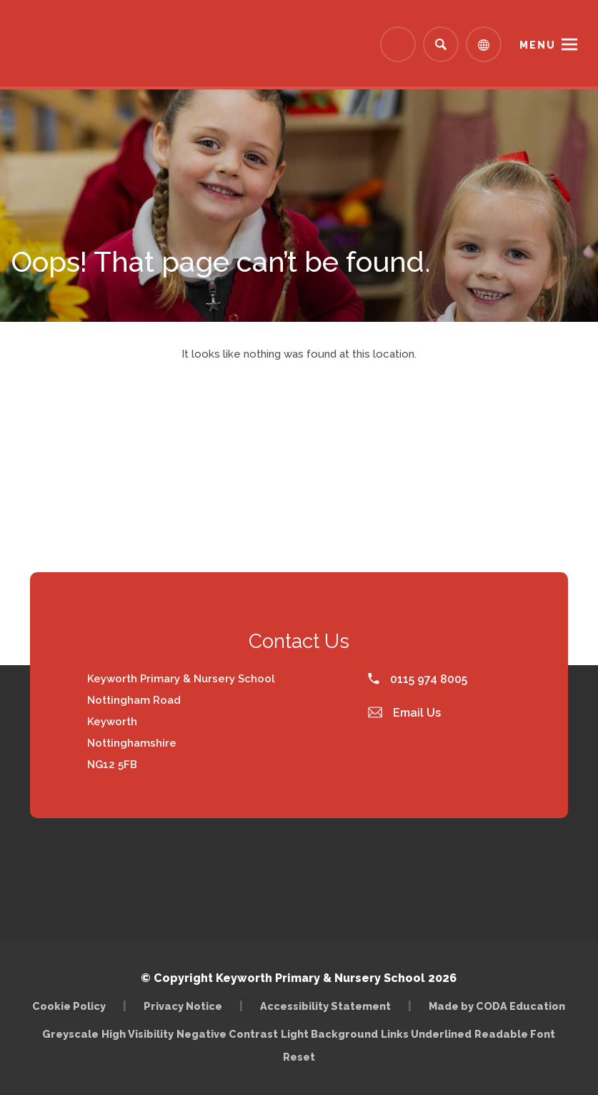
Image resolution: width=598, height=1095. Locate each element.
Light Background (329, 1034)
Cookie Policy (69, 1006)
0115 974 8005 (417, 679)
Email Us (404, 713)
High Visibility (137, 1034)
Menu (537, 45)
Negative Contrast (227, 1034)
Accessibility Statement (325, 1006)
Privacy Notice (183, 1006)
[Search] (441, 44)
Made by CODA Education (497, 1006)
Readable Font (514, 1034)
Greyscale (70, 1034)
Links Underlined (426, 1034)
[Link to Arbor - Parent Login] (398, 44)
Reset (299, 1057)
